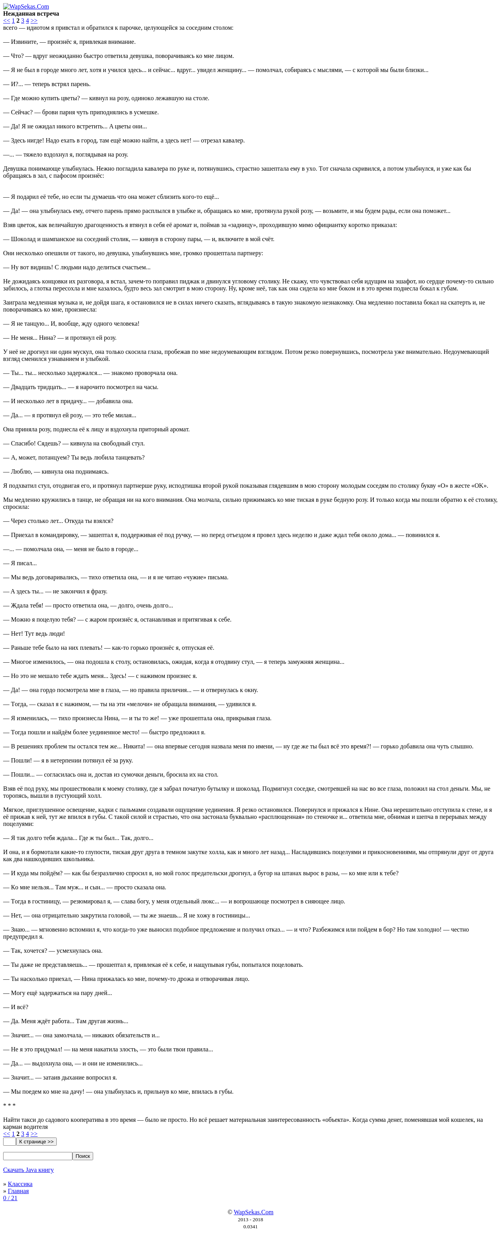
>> (34, 20)
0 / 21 (10, 1198)
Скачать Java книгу (28, 1169)
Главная (18, 1191)
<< (6, 20)
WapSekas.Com (253, 1212)
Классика (20, 1184)
